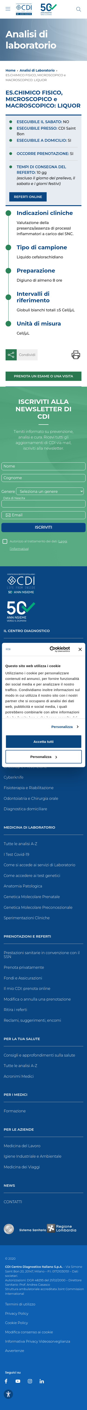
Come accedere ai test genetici (32, 875)
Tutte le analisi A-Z (20, 844)
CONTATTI (13, 1202)
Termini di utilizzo (20, 1304)
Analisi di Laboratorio (37, 70)
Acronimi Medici (19, 1076)
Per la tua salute (22, 1039)
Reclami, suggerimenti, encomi (32, 1020)
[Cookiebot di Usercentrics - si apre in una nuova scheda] (52, 649)
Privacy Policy (16, 1313)
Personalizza (62, 727)
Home (11, 70)
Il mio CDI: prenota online (27, 988)
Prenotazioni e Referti (27, 937)
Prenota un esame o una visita (43, 376)
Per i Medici (15, 1095)
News (9, 1186)
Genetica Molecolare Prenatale (32, 897)
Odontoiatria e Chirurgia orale (31, 798)
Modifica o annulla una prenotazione (37, 999)
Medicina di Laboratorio (29, 828)
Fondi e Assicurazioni (23, 978)
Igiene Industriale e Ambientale (32, 1156)
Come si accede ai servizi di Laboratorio (39, 865)
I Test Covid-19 (16, 854)
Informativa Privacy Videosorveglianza (37, 1341)
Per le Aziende (19, 1130)
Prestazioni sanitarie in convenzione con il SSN (42, 955)
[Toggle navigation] (8, 9)
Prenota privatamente (24, 967)
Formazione (15, 1111)
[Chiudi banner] (80, 649)
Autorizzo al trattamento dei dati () (38, 542)
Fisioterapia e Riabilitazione (29, 788)
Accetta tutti (43, 741)
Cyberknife (13, 777)
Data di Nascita (14, 498)
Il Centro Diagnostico (27, 631)
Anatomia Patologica (23, 886)
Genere (8, 491)
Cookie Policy (16, 1323)
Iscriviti (43, 527)
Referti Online (28, 197)
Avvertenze (14, 1350)
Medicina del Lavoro (22, 1146)
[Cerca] (78, 9)
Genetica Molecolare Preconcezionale (38, 907)
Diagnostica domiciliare (25, 809)
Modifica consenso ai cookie (29, 1332)
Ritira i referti (15, 1010)
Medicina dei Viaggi (22, 1167)
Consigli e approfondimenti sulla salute (39, 1055)
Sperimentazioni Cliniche (27, 918)
